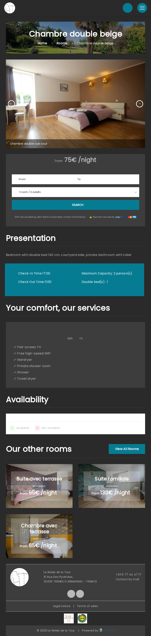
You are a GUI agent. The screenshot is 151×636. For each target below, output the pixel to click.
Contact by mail (125, 579)
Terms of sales (87, 606)
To (79, 179)
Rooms (61, 43)
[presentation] (11, 103)
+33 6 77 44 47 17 (126, 574)
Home (42, 43)
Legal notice (61, 606)
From (22, 179)
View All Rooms (127, 449)
